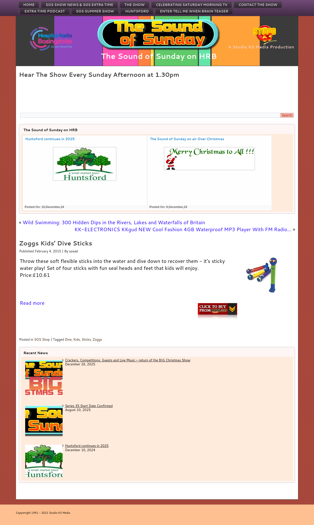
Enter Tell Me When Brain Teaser (194, 11)
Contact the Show (257, 4)
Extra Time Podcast (44, 11)
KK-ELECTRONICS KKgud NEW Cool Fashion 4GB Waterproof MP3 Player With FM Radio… (182, 229)
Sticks (86, 339)
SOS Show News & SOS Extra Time (79, 4)
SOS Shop (42, 339)
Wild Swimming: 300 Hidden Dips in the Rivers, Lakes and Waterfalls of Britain (114, 222)
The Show (134, 4)
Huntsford (137, 11)
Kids (76, 339)
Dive (68, 339)
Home (28, 4)
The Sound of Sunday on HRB (159, 56)
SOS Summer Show (95, 11)
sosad (73, 251)
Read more (32, 302)
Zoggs (97, 339)
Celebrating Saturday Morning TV (191, 4)
